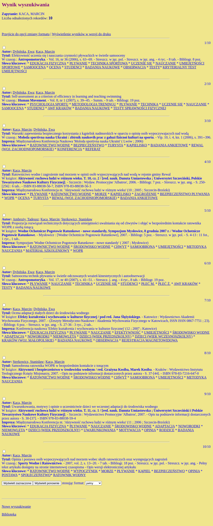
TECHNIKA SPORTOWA (109, 63)
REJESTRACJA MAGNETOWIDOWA (150, 340)
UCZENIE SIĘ (141, 63)
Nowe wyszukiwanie (16, 506)
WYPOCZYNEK (85, 471)
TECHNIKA (149, 104)
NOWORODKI (38, 336)
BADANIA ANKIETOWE (169, 145)
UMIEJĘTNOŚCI (170, 247)
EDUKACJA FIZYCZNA (48, 63)
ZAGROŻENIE (145, 194)
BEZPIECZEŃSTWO (88, 145)
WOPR (9, 198)
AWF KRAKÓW (60, 108)
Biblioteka (9, 514)
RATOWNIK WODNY (69, 475)
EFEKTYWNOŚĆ (127, 332)
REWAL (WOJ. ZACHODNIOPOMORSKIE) (84, 198)
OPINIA (150, 430)
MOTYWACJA (130, 430)
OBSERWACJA (134, 67)
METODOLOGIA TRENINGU (94, 104)
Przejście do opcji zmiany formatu (25, 34)
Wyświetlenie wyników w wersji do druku (81, 34)
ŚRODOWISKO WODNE (91, 247)
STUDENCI (73, 67)
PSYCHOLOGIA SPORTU (49, 104)
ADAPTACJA (14, 336)
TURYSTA (115, 145)
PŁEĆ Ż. (164, 284)
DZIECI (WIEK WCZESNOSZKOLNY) (164, 336)
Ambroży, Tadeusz (26, 219)
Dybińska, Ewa (23, 51)
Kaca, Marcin (45, 51)
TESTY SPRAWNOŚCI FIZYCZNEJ (139, 108)
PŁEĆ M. (148, 284)
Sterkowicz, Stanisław (76, 219)
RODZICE (166, 430)
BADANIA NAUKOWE (102, 67)
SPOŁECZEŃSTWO (36, 475)
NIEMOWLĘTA (64, 336)
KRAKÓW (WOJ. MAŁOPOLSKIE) (28, 340)
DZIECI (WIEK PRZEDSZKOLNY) (105, 336)
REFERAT (92, 149)
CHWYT (120, 247)
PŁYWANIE (78, 63)
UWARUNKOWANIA (99, 430)
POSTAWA (9, 475)
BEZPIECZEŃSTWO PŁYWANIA (185, 194)
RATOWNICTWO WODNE (50, 145)
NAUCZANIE (166, 63)
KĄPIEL (144, 471)
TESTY (154, 67)
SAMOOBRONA (142, 247)
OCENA (55, 67)
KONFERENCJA (69, 149)
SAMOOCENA (35, 67)
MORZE (101, 194)
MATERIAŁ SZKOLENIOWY (47, 250)
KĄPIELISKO (137, 145)
